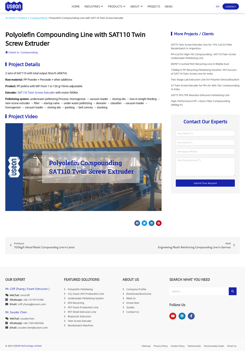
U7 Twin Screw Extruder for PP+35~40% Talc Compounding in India (205, 87)
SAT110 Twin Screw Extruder (36, 92)
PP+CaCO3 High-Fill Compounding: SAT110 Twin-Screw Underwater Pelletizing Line (203, 56)
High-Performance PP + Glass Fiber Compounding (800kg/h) (200, 103)
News (168, 6)
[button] (83, 167)
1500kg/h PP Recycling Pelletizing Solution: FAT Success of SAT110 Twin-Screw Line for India (204, 71)
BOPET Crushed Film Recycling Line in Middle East (200, 64)
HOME (76, 6)
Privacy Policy (161, 346)
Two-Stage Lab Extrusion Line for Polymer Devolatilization (205, 79)
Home (11, 18)
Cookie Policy (178, 346)
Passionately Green (214, 346)
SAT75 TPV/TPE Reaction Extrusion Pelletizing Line (200, 95)
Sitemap (146, 346)
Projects (154, 6)
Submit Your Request (205, 183)
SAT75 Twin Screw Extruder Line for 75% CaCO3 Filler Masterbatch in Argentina (201, 46)
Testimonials (194, 346)
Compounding (38, 18)
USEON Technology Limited (27, 345)
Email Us (232, 346)
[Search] (233, 291)
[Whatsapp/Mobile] (205, 151)
